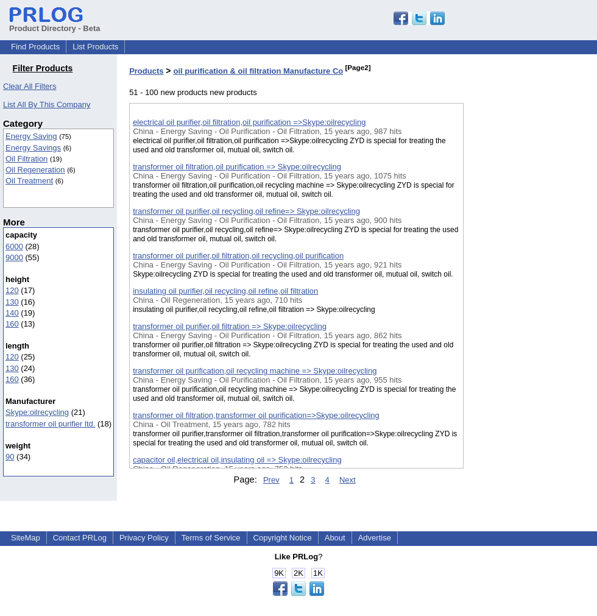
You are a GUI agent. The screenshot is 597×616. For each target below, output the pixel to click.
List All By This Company (47, 104)
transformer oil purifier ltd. (50, 423)
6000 (14, 246)
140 (12, 312)
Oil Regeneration (35, 169)
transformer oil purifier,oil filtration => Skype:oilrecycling (230, 326)
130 (12, 301)
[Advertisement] (524, 316)
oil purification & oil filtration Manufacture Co (258, 71)
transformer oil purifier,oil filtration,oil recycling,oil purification (238, 255)
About (335, 537)
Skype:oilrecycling (37, 412)
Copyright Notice (282, 537)
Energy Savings (33, 147)
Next (347, 479)
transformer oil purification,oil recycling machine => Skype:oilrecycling (254, 370)
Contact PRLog (80, 537)
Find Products (35, 46)
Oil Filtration (26, 158)
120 (12, 290)
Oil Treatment (29, 180)
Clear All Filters (29, 86)
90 (9, 456)
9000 (14, 257)
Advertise (374, 537)
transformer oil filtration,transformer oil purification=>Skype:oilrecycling (256, 415)
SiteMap (25, 537)
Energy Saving (31, 136)
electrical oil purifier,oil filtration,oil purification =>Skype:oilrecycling (249, 122)
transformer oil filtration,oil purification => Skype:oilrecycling (237, 166)
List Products (95, 46)
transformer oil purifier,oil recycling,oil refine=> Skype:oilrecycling (246, 211)
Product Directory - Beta (55, 24)
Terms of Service (211, 537)
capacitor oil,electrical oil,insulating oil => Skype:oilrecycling (237, 459)
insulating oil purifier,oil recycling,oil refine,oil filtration (225, 291)
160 (12, 323)
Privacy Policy (144, 537)
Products (146, 71)
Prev (271, 479)
